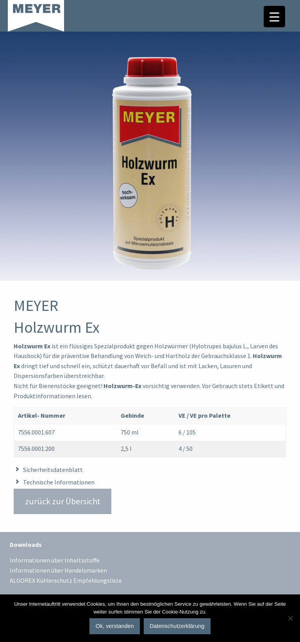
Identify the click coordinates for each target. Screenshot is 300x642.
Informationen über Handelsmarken (58, 570)
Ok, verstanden (115, 626)
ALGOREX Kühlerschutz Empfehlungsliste (66, 580)
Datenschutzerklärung (177, 626)
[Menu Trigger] (274, 16)
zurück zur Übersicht (62, 501)
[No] (290, 618)
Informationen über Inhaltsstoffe (55, 560)
